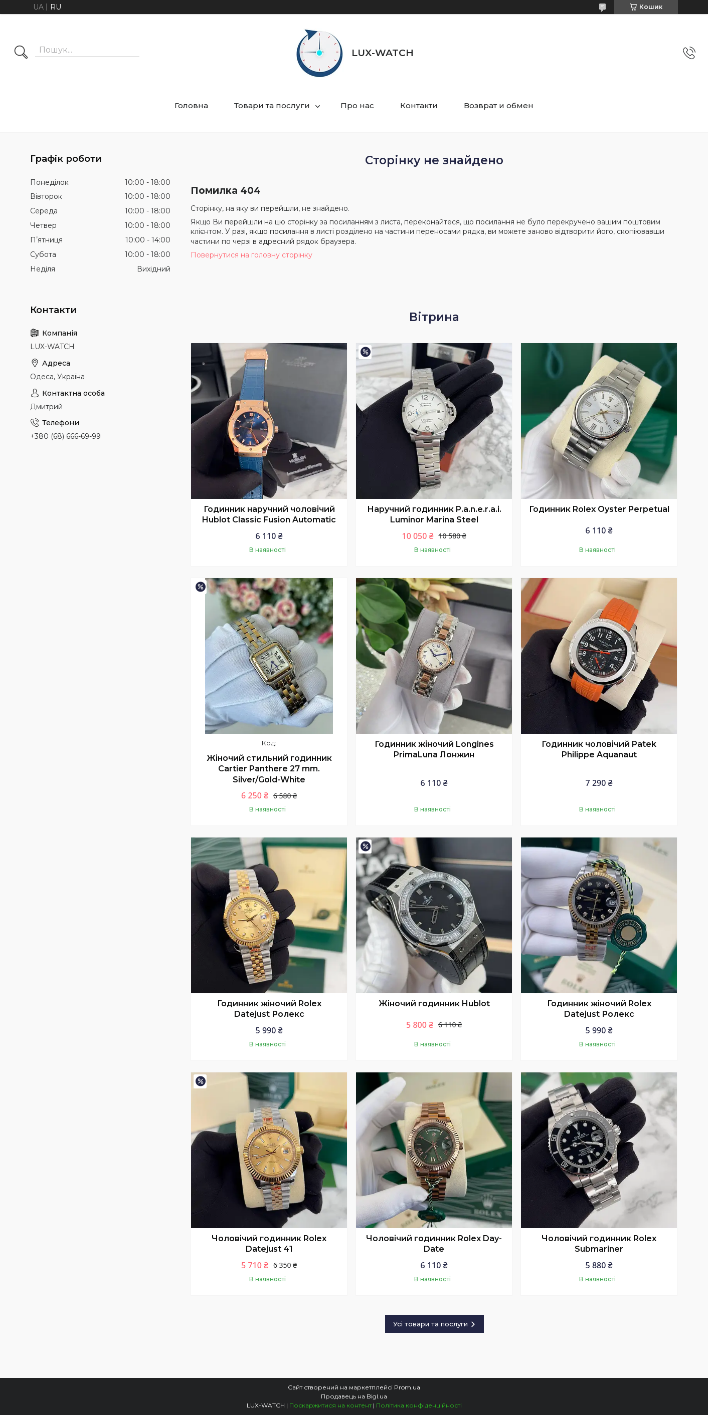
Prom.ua (407, 1387)
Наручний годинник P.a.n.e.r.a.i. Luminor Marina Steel (434, 514)
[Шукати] (21, 53)
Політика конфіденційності (419, 1405)
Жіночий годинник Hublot (434, 1003)
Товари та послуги (272, 105)
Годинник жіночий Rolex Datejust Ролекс (269, 1009)
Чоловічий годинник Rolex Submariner (599, 1244)
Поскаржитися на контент (330, 1405)
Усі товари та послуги (430, 1324)
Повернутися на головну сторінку (251, 254)
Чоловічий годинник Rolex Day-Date (434, 1244)
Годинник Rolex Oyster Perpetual (599, 509)
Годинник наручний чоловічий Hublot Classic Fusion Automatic (269, 514)
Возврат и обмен (499, 105)
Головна (191, 105)
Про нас (357, 105)
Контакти (419, 105)
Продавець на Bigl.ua (354, 1396)
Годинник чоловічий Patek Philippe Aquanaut (599, 749)
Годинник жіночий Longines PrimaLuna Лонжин (434, 749)
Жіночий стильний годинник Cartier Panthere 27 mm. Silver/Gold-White (269, 768)
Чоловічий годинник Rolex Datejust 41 (269, 1244)
